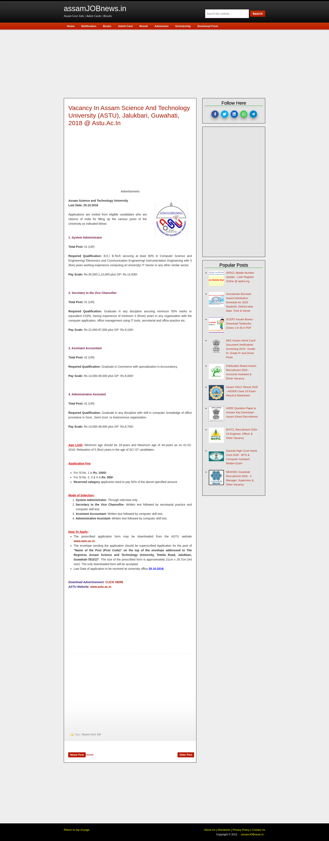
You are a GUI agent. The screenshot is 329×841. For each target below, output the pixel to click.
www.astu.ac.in (84, 541)
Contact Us (258, 829)
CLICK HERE (114, 582)
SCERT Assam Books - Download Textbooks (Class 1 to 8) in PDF (240, 323)
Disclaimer (224, 829)
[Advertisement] (166, 63)
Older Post (185, 754)
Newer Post (77, 754)
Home (89, 754)
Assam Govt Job (91, 734)
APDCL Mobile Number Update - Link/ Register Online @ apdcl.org (240, 277)
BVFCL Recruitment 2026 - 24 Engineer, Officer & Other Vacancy (242, 434)
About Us (209, 829)
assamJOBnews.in (95, 8)
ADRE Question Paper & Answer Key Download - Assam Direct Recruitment (242, 412)
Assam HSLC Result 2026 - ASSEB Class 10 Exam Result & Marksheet (242, 391)
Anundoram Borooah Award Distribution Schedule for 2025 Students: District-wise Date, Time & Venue (239, 302)
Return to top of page (76, 829)
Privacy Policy (240, 829)
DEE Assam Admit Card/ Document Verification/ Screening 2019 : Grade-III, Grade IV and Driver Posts (241, 349)
